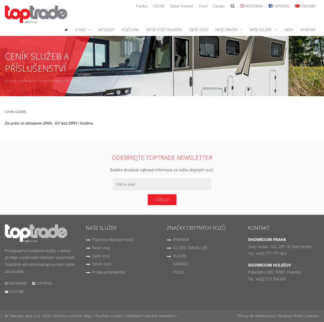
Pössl (203, 6)
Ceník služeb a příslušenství (60, 81)
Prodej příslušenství (108, 272)
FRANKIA (181, 239)
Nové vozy (101, 247)
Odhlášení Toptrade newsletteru (151, 316)
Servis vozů (101, 264)
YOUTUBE (305, 6)
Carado (219, 6)
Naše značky (226, 29)
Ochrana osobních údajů (72, 316)
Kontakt (308, 29)
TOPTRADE (279, 6)
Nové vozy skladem (164, 29)
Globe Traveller (181, 6)
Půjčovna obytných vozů (112, 239)
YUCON (158, 6)
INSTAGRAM (251, 6)
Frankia (141, 6)
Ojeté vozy (198, 29)
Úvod (12, 81)
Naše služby (261, 29)
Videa (289, 29)
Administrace (265, 316)
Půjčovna (130, 29)
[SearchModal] (233, 6)
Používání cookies (109, 316)
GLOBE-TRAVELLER (190, 247)
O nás (80, 29)
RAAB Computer (306, 316)
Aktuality (106, 29)
